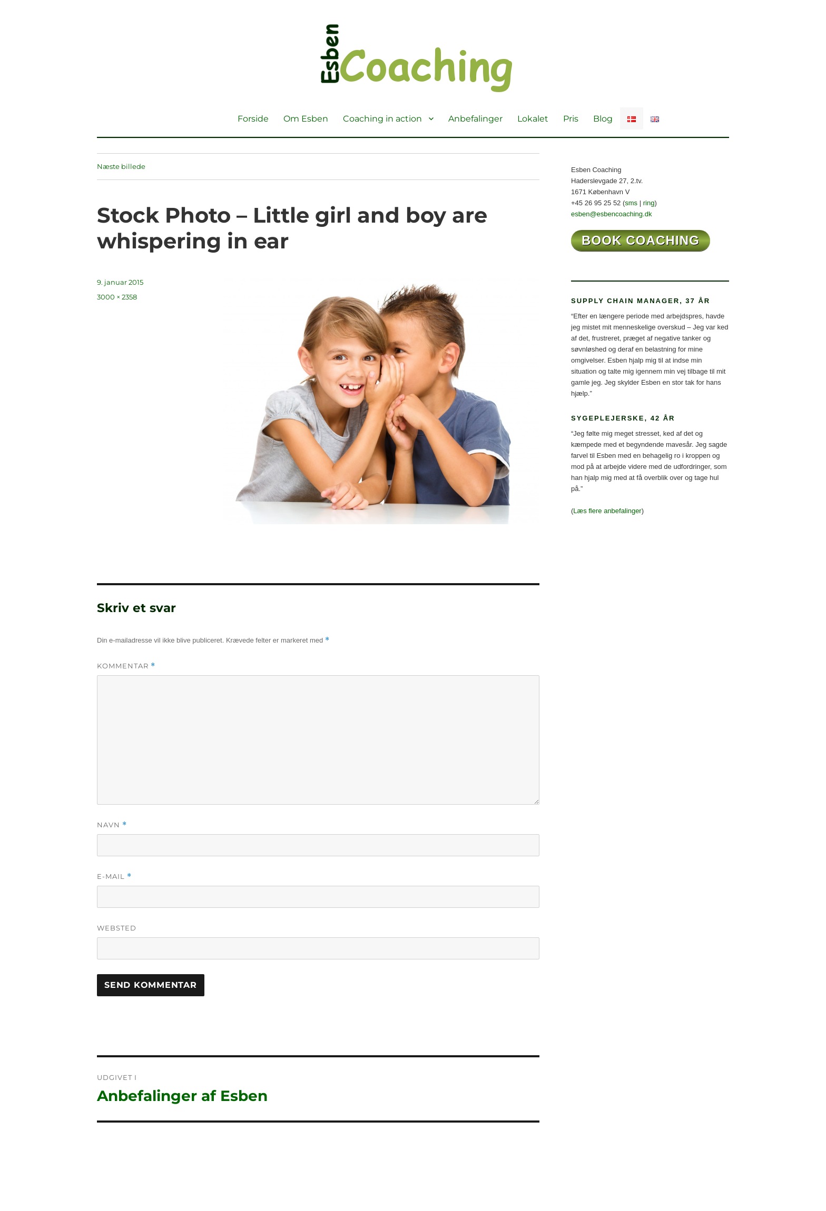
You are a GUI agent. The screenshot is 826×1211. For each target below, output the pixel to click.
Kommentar (126, 666)
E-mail (114, 876)
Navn (112, 824)
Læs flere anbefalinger (607, 511)
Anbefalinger (475, 119)
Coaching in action (382, 119)
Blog (603, 119)
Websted (116, 928)
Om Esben (305, 119)
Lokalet (532, 119)
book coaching (641, 240)
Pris (570, 119)
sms (631, 203)
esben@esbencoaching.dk (611, 214)
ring (649, 203)
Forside (253, 119)
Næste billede (121, 166)
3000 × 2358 (117, 297)
